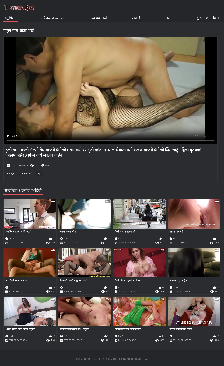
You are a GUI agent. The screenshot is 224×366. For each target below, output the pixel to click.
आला (168, 18)
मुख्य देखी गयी (98, 18)
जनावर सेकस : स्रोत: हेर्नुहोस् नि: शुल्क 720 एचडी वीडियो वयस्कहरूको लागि (107, 359)
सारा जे (136, 18)
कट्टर (39, 173)
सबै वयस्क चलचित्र (53, 18)
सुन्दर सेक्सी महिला (208, 18)
